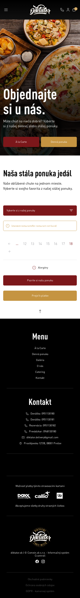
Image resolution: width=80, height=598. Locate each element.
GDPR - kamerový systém (40, 591)
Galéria (40, 360)
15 (47, 244)
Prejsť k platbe (40, 295)
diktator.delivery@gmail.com (40, 437)
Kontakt (40, 377)
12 (24, 244)
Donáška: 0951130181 (40, 419)
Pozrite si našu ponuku (40, 280)
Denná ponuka (59, 141)
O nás (40, 366)
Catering (40, 371)
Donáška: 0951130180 (40, 413)
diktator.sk (16, 552)
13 (32, 244)
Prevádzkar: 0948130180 (40, 431)
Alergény (40, 268)
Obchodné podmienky (40, 579)
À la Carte (21, 141)
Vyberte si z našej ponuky (40, 210)
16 (55, 244)
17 (63, 244)
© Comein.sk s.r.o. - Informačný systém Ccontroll (47, 554)
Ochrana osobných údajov (40, 585)
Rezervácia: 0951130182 (40, 425)
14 (40, 244)
